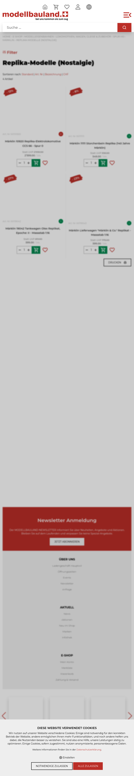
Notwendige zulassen (52, 766)
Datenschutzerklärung (88, 749)
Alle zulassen (88, 766)
